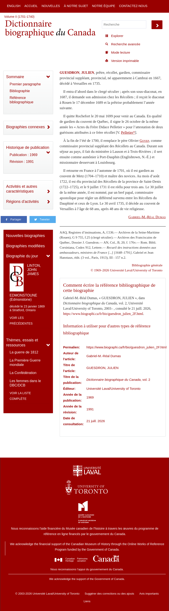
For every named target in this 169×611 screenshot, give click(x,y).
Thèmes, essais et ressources (22, 342)
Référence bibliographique (21, 100)
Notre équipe (103, 6)
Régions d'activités (22, 201)
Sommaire (15, 77)
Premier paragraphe (25, 84)
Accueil (31, 6)
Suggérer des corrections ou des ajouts (109, 593)
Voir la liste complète (20, 395)
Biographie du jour (22, 256)
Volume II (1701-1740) (19, 16)
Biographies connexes (25, 127)
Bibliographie (20, 91)
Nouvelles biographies (25, 236)
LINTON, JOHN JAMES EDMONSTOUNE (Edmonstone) (25, 282)
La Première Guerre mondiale (25, 362)
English (13, 6)
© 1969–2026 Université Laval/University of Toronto (126, 270)
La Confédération (23, 373)
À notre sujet (76, 6)
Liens (87, 601)
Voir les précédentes (21, 320)
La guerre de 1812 (24, 352)
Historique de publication (27, 147)
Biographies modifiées (25, 246)
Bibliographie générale (147, 265)
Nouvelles (51, 6)
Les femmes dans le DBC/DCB (25, 383)
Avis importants (149, 593)
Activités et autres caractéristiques (21, 189)
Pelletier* (128, 132)
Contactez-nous (133, 6)
